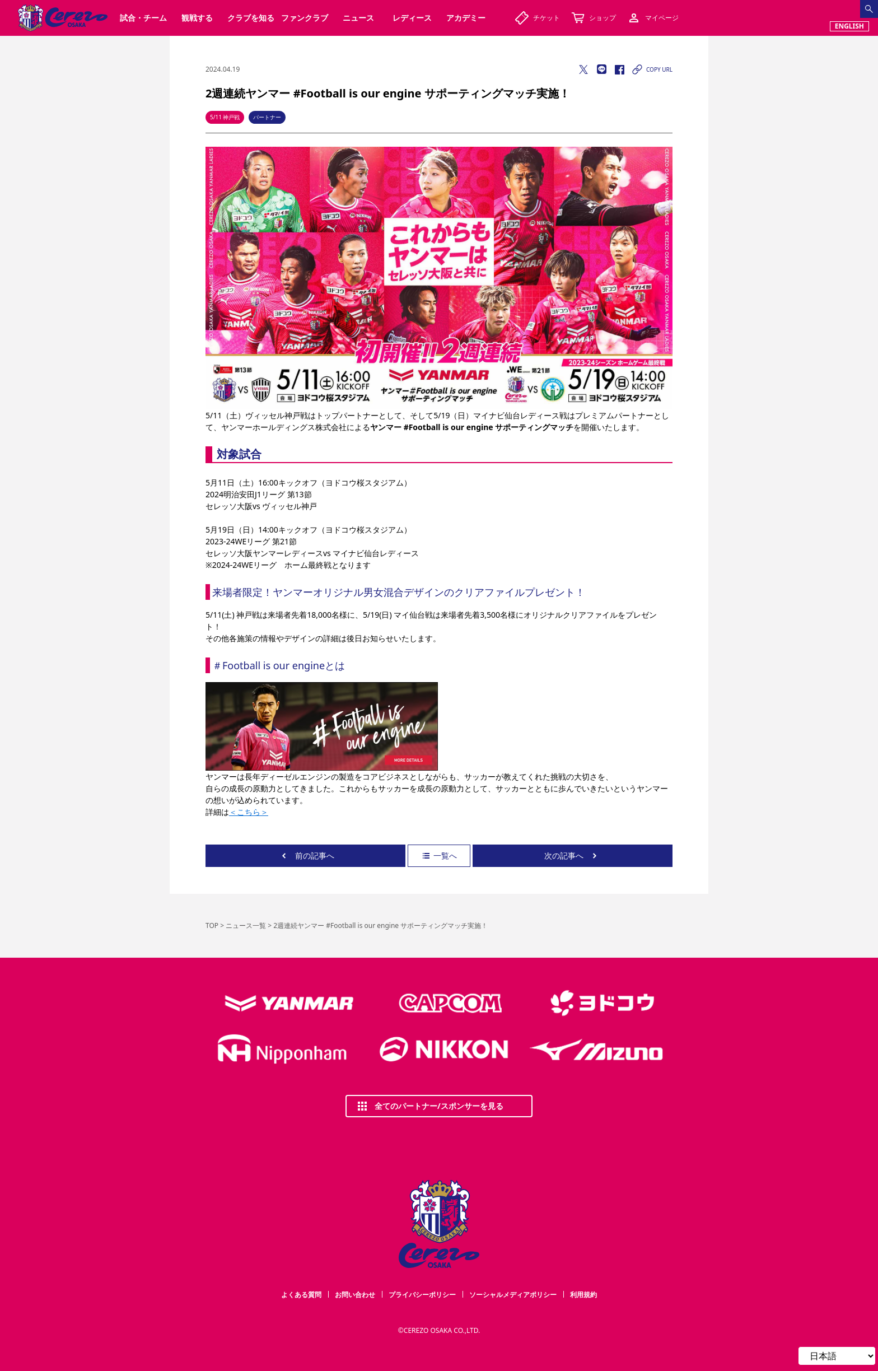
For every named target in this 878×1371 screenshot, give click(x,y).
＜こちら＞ (248, 811)
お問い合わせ (355, 1294)
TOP (212, 925)
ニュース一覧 (246, 925)
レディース (412, 17)
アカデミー (465, 17)
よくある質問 (301, 1294)
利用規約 (583, 1294)
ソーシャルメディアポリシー (513, 1294)
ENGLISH (849, 26)
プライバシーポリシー (422, 1294)
